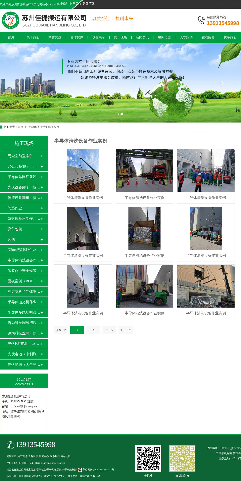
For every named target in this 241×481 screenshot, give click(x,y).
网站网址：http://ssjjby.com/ (224, 448)
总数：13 (61, 330)
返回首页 (88, 3)
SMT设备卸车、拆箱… (24, 166)
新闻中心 (44, 456)
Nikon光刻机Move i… (24, 250)
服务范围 (164, 37)
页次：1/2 (125, 330)
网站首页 (11, 456)
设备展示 (98, 37)
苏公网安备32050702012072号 (96, 469)
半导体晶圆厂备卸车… (24, 177)
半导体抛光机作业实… (24, 302)
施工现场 (120, 37)
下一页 (109, 330)
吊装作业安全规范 (22, 271)
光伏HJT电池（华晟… (24, 344)
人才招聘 (186, 37)
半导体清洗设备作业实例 (43, 127)
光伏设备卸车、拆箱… (24, 187)
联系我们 (75, 3)
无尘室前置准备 (20, 156)
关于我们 (33, 37)
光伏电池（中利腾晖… (24, 354)
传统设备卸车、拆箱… (24, 198)
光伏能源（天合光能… (24, 365)
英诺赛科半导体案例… (24, 292)
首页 (11, 37)
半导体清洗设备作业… (24, 260)
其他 (11, 239)
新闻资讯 (142, 37)
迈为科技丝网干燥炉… (24, 333)
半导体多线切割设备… (24, 312)
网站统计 (98, 476)
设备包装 (15, 229)
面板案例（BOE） (22, 281)
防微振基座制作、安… (24, 219)
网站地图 (65, 456)
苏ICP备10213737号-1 (55, 476)
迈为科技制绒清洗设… (24, 323)
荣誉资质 (54, 37)
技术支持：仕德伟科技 (80, 476)
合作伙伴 (76, 37)
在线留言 (62, 3)
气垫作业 (15, 208)
